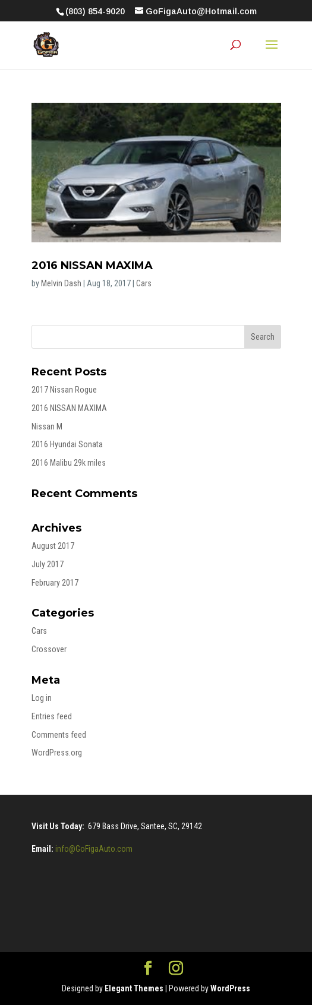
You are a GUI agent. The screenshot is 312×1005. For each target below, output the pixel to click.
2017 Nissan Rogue (64, 389)
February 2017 (54, 582)
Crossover (49, 649)
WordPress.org (56, 752)
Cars (144, 283)
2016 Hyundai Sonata (67, 444)
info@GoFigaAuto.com (94, 849)
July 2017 (47, 564)
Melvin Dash (61, 283)
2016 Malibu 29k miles (68, 462)
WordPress (230, 988)
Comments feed (58, 734)
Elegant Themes (134, 988)
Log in (41, 698)
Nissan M (46, 426)
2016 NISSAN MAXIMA (92, 265)
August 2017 (52, 546)
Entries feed (51, 716)
